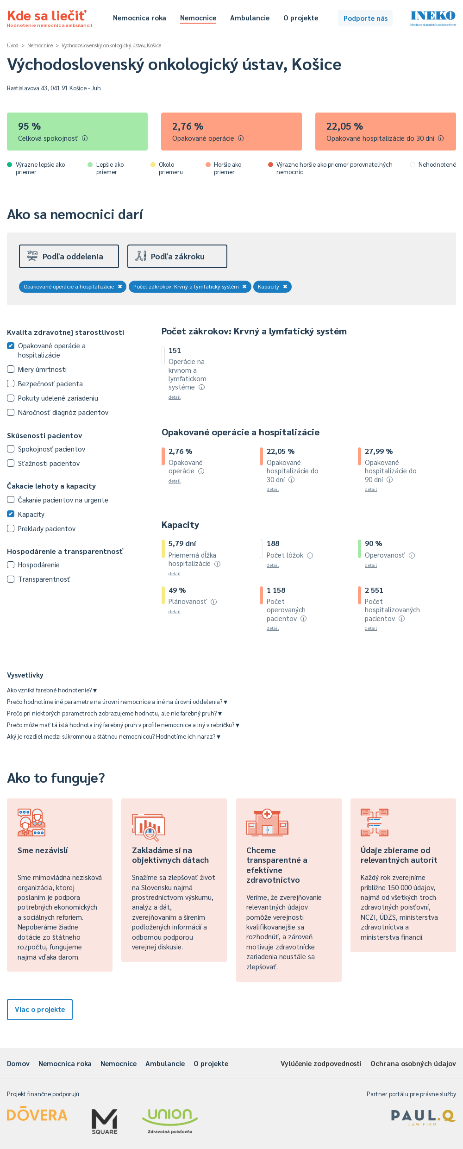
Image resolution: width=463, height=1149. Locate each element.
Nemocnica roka (139, 17)
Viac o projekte (40, 1009)
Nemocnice (198, 17)
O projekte (300, 17)
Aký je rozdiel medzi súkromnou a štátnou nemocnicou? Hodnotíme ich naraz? (113, 736)
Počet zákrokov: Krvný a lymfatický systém (190, 286)
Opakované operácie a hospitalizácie (73, 286)
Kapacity (273, 286)
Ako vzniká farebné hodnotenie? (52, 690)
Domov (18, 1063)
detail (175, 397)
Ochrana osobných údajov (413, 1063)
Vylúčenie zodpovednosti (321, 1063)
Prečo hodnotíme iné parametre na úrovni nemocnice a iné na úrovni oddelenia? (117, 701)
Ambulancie (249, 17)
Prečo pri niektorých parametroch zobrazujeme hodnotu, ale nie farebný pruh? (114, 713)
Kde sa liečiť (49, 17)
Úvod (13, 45)
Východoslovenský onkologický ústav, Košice (111, 45)
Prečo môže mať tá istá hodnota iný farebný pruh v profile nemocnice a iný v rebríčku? (123, 724)
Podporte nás (366, 17)
